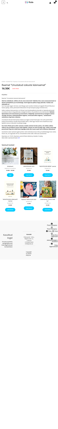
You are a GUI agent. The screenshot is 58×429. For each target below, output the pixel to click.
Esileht (3, 81)
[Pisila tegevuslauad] (52, 244)
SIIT (19, 138)
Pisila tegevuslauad (6, 244)
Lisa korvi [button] (29, 175)
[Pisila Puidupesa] (52, 227)
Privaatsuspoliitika (7, 240)
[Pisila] (49, 231)
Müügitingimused (7, 242)
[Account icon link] (50, 3)
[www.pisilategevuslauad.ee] (52, 240)
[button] (7, 3)
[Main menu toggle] (3, 2)
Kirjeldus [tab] (4, 95)
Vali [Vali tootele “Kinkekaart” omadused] (10, 175)
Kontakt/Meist (8, 245)
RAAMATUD (9, 81)
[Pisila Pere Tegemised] (52, 235)
